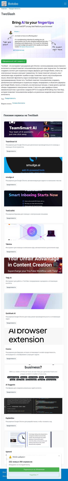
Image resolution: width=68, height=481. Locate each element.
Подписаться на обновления (34, 469)
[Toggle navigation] (65, 4)
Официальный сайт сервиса (13, 61)
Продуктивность (14, 9)
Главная (4, 9)
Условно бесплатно (18, 103)
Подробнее (34, 475)
